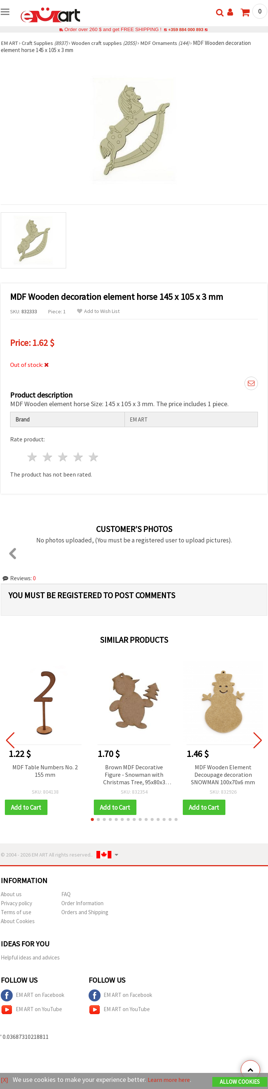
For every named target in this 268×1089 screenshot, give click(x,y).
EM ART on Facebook (32, 996)
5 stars (93, 457)
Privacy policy (16, 903)
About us (11, 894)
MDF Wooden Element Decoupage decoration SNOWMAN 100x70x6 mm (223, 774)
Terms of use (16, 912)
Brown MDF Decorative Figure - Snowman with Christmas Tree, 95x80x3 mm (134, 775)
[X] (5, 1080)
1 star (32, 457)
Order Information (82, 903)
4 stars (78, 457)
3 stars (63, 457)
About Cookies (18, 921)
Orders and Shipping (84, 912)
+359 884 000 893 (186, 29)
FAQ (66, 894)
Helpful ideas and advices (30, 957)
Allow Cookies (240, 1082)
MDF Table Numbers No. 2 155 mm (45, 770)
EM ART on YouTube (31, 1010)
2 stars (48, 457)
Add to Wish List (98, 311)
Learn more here (171, 1080)
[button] (92, 819)
